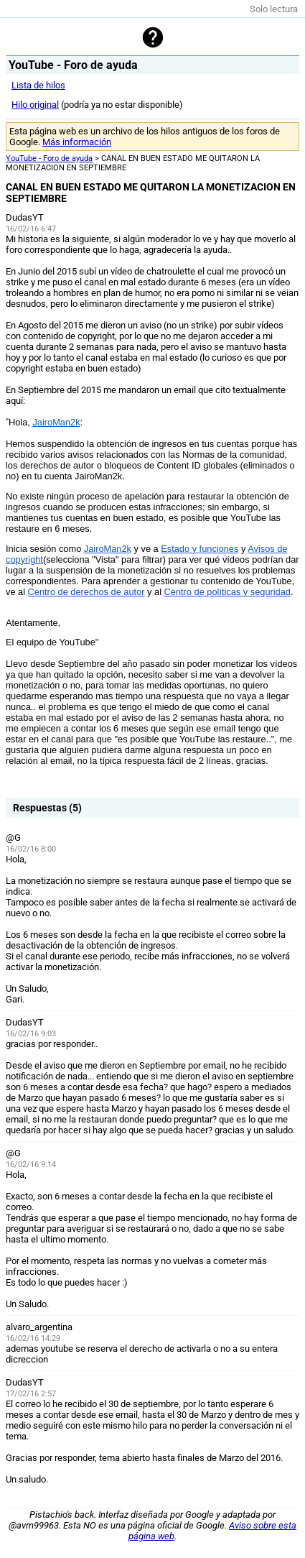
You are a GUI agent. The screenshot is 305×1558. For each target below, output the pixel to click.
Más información (76, 142)
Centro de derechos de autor (86, 591)
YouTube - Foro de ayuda (49, 158)
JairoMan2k (56, 422)
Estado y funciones (199, 548)
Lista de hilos (38, 85)
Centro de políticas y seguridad (227, 591)
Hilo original (35, 104)
